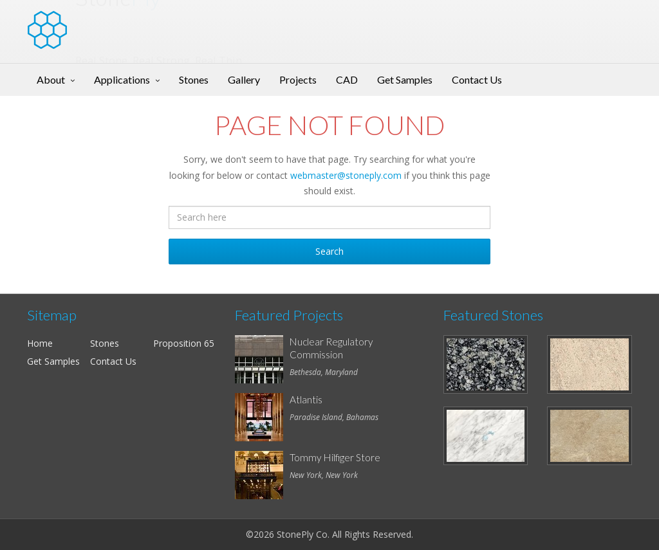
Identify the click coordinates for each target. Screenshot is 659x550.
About (51, 79)
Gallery (244, 79)
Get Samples (404, 79)
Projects (298, 79)
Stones (194, 79)
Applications (122, 79)
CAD (347, 79)
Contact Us (477, 79)
